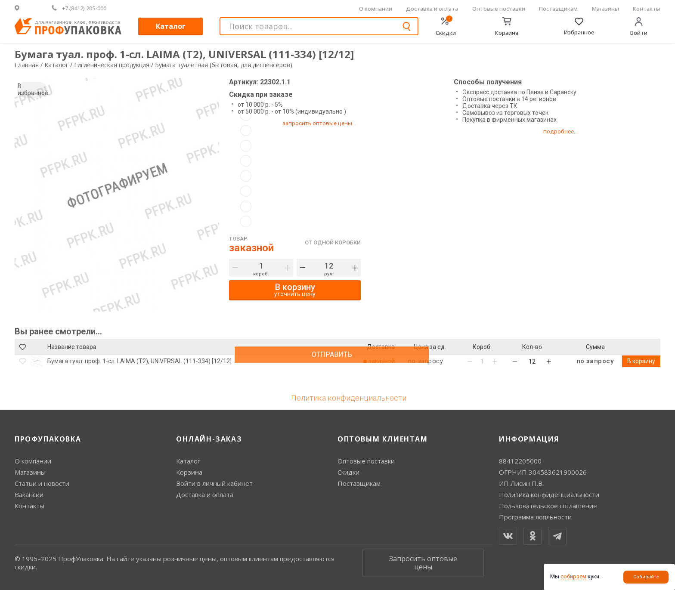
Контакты (646, 8)
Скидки (348, 472)
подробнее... (571, 131)
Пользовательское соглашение (548, 505)
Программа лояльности (535, 517)
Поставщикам (558, 8)
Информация (529, 439)
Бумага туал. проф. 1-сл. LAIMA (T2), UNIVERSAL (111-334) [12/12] (139, 361)
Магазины (605, 8)
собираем (573, 576)
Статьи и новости (42, 483)
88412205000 (520, 461)
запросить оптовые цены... (324, 123)
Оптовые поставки (498, 8)
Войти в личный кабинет (214, 483)
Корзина (189, 472)
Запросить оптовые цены (423, 562)
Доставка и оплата (432, 8)
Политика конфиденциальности (549, 494)
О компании (375, 8)
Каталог (171, 26)
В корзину (641, 361)
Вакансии (29, 494)
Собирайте (646, 577)
